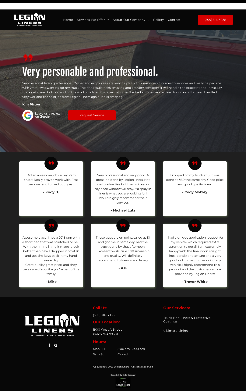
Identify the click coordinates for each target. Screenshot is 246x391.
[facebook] (49, 336)
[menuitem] (68, 10)
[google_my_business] (55, 336)
